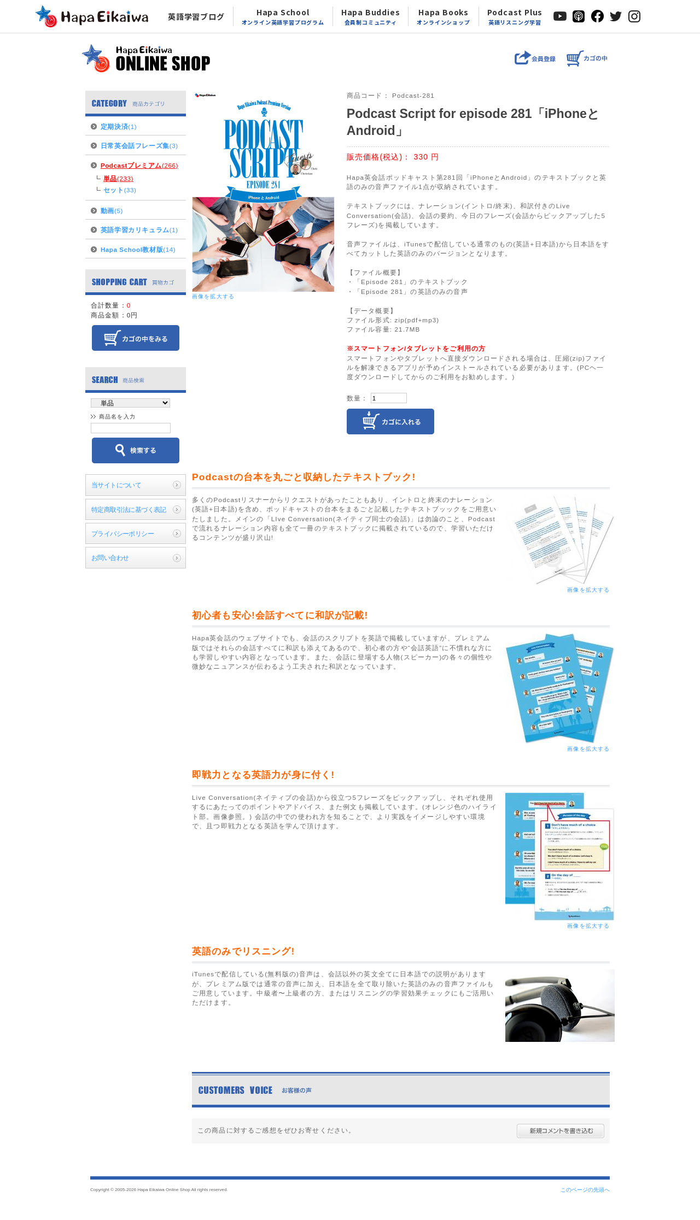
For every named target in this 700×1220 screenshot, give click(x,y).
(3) (139, 145)
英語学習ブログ (196, 16)
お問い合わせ (110, 557)
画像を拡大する (213, 296)
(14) (138, 249)
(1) (119, 126)
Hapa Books (443, 16)
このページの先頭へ (585, 1190)
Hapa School (283, 16)
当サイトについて (116, 484)
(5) (112, 210)
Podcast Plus (515, 16)
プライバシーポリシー (122, 533)
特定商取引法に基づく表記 (128, 509)
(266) (139, 165)
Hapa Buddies (370, 16)
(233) (118, 178)
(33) (120, 189)
